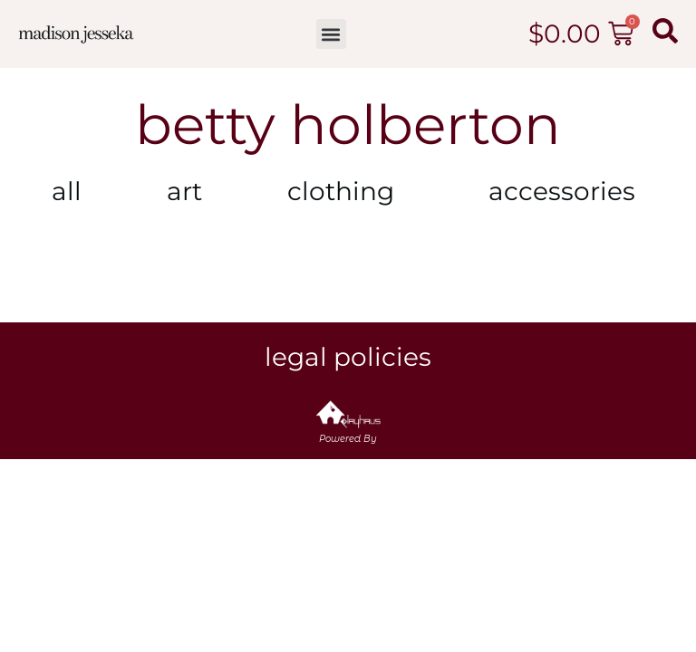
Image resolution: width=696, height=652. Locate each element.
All (67, 191)
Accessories (566, 191)
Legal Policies (348, 356)
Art (184, 191)
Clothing (345, 191)
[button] (331, 34)
